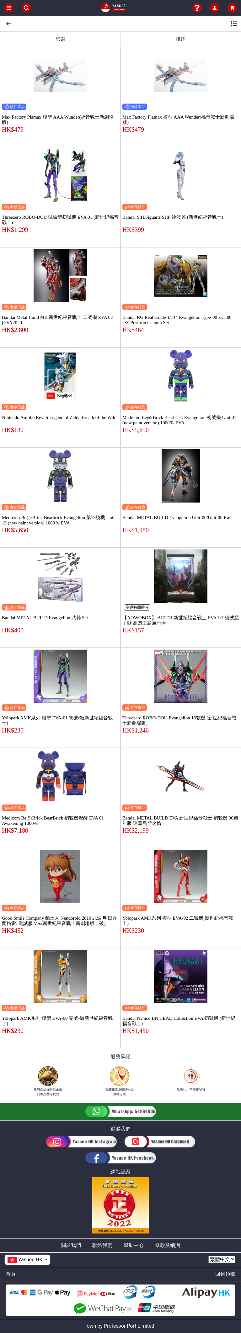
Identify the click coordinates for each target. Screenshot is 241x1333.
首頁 (11, 1274)
